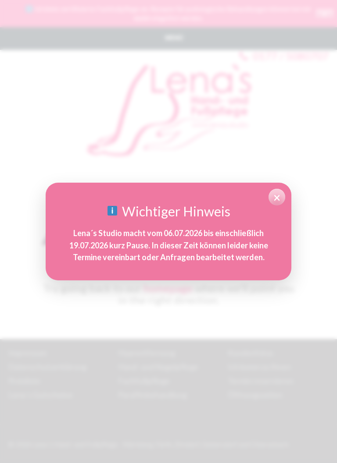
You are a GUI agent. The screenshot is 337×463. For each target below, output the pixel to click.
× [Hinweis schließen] (276, 197)
